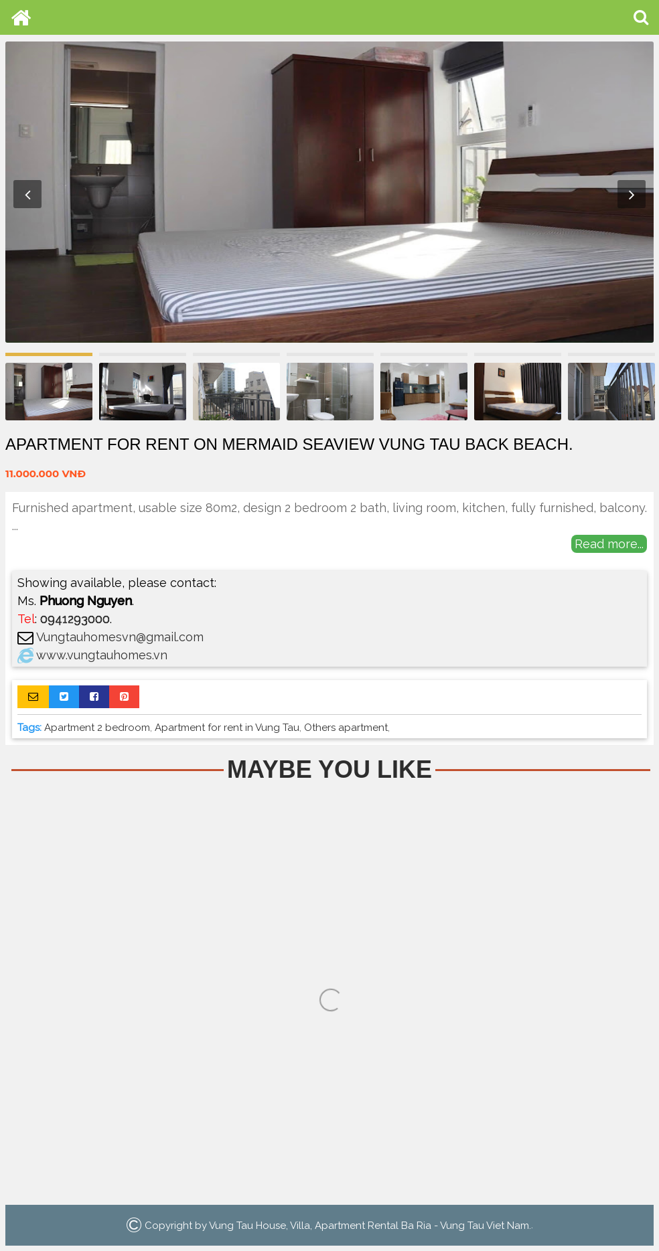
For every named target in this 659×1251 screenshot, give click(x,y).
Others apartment (346, 728)
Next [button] (631, 194)
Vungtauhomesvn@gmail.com (120, 637)
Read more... (609, 544)
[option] (329, 192)
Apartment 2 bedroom (97, 728)
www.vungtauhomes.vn (101, 655)
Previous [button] (27, 194)
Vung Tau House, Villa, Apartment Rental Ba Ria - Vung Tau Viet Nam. (370, 1225)
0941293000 (75, 619)
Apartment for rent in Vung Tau (227, 728)
